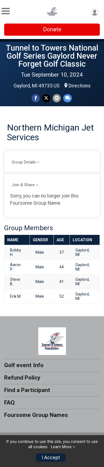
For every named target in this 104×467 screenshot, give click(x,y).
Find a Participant (27, 390)
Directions (80, 86)
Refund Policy (22, 377)
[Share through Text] (67, 98)
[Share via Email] (57, 98)
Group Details (24, 162)
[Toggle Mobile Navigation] (5, 11)
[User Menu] (94, 12)
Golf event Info (24, 365)
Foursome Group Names (36, 415)
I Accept (51, 457)
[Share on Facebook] (36, 98)
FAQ (9, 402)
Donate (52, 29)
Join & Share (23, 185)
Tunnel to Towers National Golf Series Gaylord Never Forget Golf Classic (52, 56)
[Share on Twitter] (46, 98)
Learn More (61, 447)
